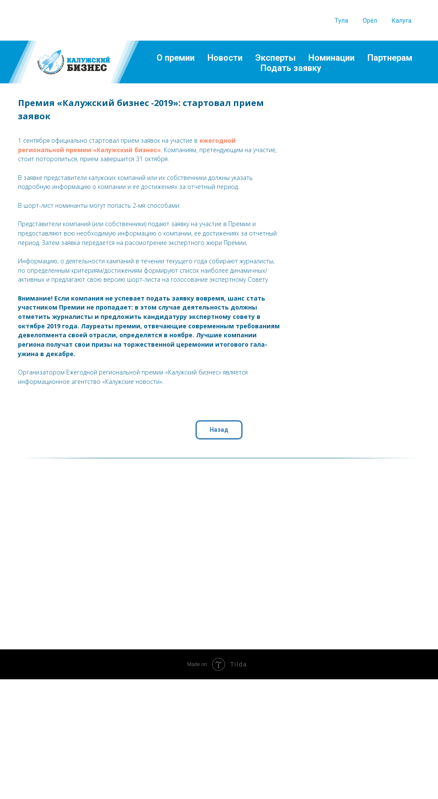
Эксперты (275, 58)
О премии (176, 58)
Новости (225, 58)
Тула (341, 20)
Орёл (370, 20)
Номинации (331, 58)
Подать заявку (290, 68)
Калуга (401, 20)
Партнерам (389, 58)
